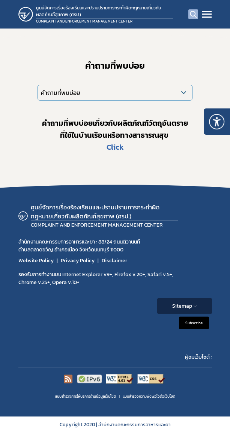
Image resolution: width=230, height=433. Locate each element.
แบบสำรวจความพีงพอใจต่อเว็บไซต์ (149, 396)
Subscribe (194, 323)
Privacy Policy (78, 261)
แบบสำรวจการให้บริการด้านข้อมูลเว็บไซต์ (85, 396)
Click (115, 147)
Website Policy (36, 261)
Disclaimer (114, 261)
